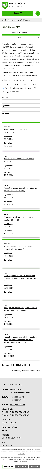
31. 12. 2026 (8, 204)
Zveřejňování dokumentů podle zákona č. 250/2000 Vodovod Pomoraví (20, 309)
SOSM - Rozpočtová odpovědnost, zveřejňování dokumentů (18, 247)
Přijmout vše (8, 466)
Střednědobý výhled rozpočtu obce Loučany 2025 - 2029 (18, 218)
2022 (33, 80)
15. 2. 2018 (8, 349)
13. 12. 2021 (8, 288)
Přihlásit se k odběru (25, 32)
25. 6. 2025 (8, 168)
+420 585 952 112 (17, 397)
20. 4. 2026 (8, 139)
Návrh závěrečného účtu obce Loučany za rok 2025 (21, 130)
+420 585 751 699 (17, 400)
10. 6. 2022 (8, 256)
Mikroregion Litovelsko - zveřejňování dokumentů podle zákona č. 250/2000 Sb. (20, 278)
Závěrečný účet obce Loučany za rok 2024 (19, 160)
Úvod (4, 20)
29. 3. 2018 (8, 317)
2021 (24, 80)
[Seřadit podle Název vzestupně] (9, 97)
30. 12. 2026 (9, 356)
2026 (33, 84)
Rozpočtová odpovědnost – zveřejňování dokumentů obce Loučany (20, 189)
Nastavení (34, 466)
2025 (25, 84)
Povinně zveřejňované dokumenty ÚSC (20, 88)
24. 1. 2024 (8, 227)
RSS (28, 37)
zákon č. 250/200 (12, 92)
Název (5, 98)
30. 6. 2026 (8, 146)
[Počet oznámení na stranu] (30, 365)
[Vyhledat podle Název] (21, 101)
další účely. (21, 454)
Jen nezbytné (21, 466)
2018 (16, 80)
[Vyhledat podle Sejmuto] (21, 117)
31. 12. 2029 (8, 233)
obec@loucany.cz (17, 404)
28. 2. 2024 (8, 197)
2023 (7, 84)
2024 (15, 84)
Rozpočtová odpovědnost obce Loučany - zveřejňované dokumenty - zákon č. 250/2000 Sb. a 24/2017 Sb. (21, 340)
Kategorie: (6, 80)
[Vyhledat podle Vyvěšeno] (21, 109)
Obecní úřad (12, 20)
